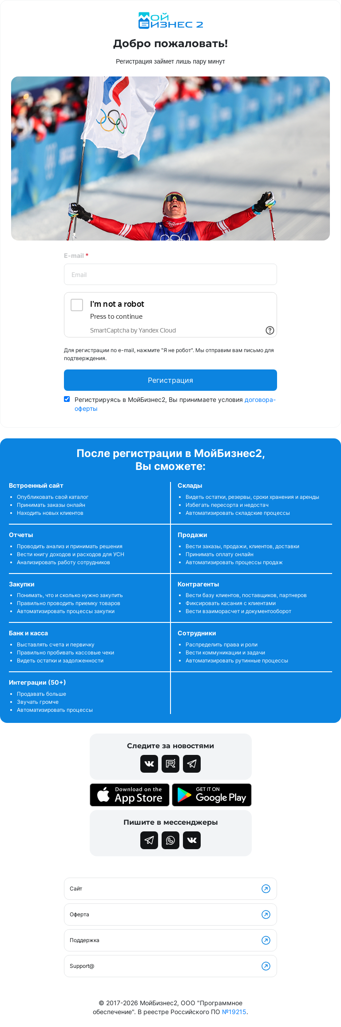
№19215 (234, 1011)
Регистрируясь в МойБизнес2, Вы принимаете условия (175, 404)
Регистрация (170, 380)
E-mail (76, 255)
